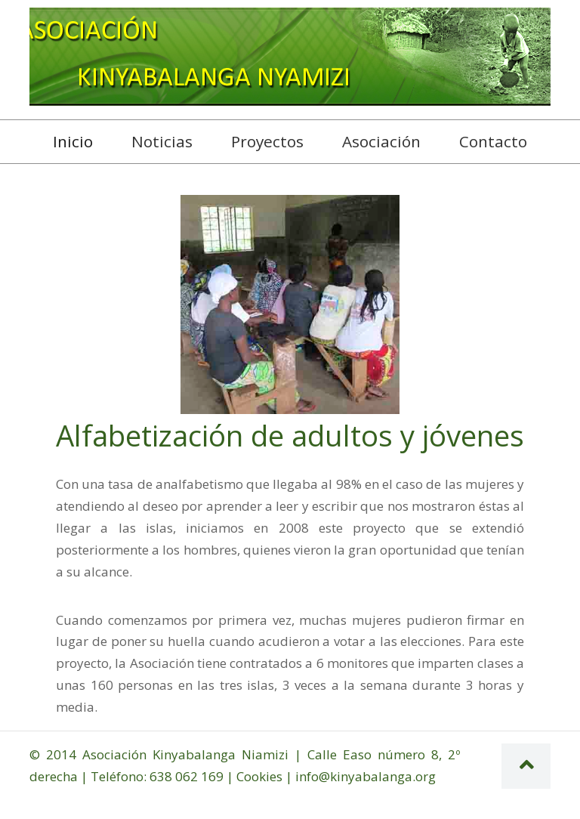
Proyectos (267, 141)
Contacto (493, 141)
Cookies (259, 776)
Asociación (381, 141)
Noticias (162, 141)
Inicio (78, 140)
